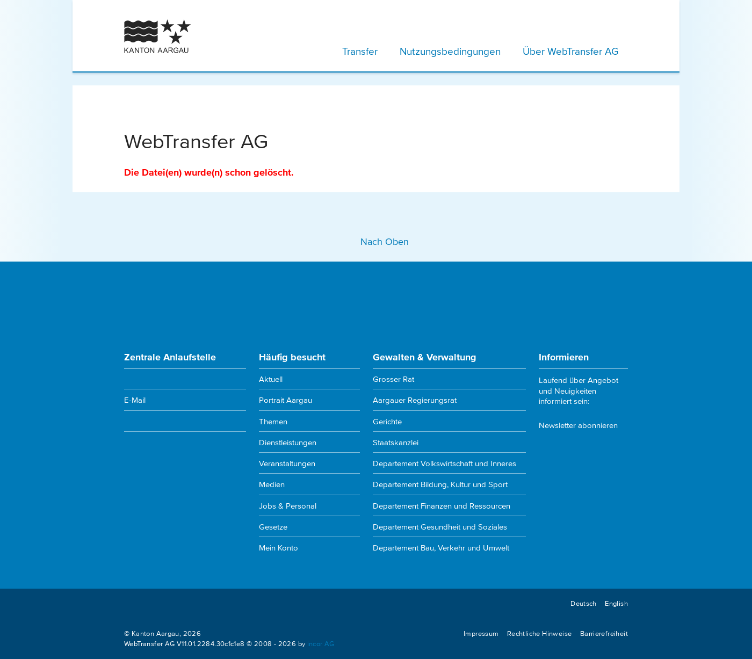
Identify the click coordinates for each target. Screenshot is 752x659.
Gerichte (387, 421)
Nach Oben (376, 241)
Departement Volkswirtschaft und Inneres (444, 463)
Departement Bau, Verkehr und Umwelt (441, 547)
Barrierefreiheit (604, 633)
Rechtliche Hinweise (539, 633)
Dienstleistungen (287, 442)
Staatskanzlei (395, 442)
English (616, 603)
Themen (273, 421)
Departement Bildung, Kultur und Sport (440, 484)
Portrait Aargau (285, 399)
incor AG (321, 643)
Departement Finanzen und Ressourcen (441, 505)
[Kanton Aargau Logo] (157, 36)
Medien (272, 484)
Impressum (481, 633)
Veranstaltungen (287, 463)
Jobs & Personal (287, 505)
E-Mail (135, 399)
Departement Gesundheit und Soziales (440, 526)
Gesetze (273, 526)
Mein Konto (278, 547)
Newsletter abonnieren (578, 424)
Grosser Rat (393, 378)
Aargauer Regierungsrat (415, 399)
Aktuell (271, 378)
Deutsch (583, 603)
